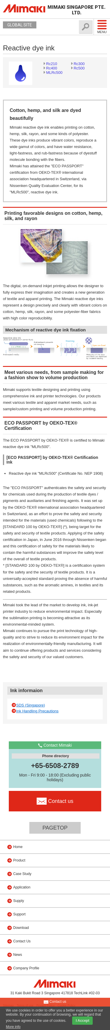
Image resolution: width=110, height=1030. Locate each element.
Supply (18, 901)
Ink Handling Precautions (37, 711)
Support (19, 914)
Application (22, 887)
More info (13, 1027)
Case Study (22, 874)
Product (19, 860)
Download (21, 928)
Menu (102, 27)
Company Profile (26, 968)
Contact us (55, 1002)
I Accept (82, 1021)
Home (18, 847)
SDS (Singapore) (30, 705)
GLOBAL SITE (19, 25)
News (17, 955)
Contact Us (22, 941)
